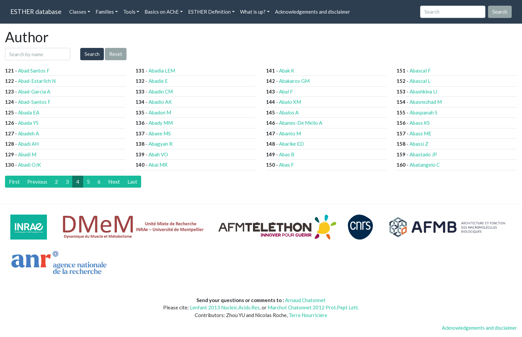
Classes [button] (77, 12)
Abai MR (157, 165)
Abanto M (290, 133)
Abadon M (159, 112)
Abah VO (158, 154)
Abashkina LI (423, 91)
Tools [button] (129, 12)
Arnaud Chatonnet (305, 300)
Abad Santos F (34, 71)
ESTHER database (35, 11)
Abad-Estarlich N (37, 81)
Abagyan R (160, 144)
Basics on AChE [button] (161, 12)
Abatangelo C (424, 165)
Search (92, 54)
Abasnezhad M (425, 102)
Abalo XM (290, 102)
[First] (14, 182)
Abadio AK (160, 102)
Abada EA (28, 112)
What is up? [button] (253, 12)
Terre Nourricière (308, 315)
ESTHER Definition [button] (209, 12)
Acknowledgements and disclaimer (312, 12)
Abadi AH (28, 144)
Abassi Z (418, 144)
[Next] (114, 182)
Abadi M (27, 154)
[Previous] (37, 182)
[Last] (132, 182)
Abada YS (28, 123)
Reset (115, 54)
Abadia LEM (161, 71)
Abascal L (419, 81)
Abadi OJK (29, 165)
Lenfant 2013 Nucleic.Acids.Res (225, 307)
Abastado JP (423, 154)
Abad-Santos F (34, 102)
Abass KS (419, 123)
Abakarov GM (294, 81)
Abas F (286, 165)
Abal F (286, 91)
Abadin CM (160, 91)
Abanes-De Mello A (300, 123)
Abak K (286, 71)
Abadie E (158, 81)
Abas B (286, 154)
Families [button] (105, 12)
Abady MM (160, 123)
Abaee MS (159, 133)
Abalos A (289, 112)
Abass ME (420, 133)
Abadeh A (28, 133)
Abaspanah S (423, 112)
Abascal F (420, 71)
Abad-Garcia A (34, 91)
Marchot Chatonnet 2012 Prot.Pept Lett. (313, 307)
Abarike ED (291, 144)
